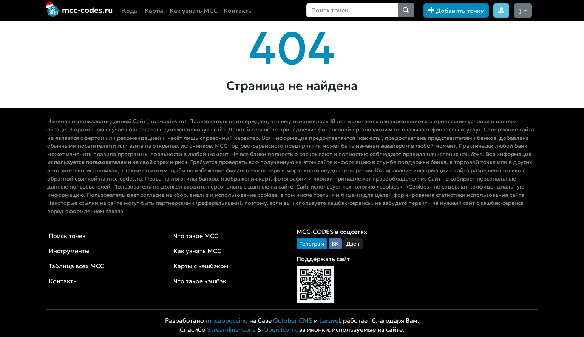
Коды (130, 10)
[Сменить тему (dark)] (523, 10)
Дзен (353, 243)
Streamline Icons (231, 329)
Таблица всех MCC (76, 266)
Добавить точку (456, 10)
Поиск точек (67, 236)
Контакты (238, 10)
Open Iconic (280, 329)
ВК (335, 243)
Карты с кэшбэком (201, 266)
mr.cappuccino (226, 320)
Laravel (329, 320)
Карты (154, 10)
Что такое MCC (195, 236)
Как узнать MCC (194, 10)
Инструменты (69, 251)
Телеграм (312, 243)
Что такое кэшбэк (199, 281)
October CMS (292, 320)
